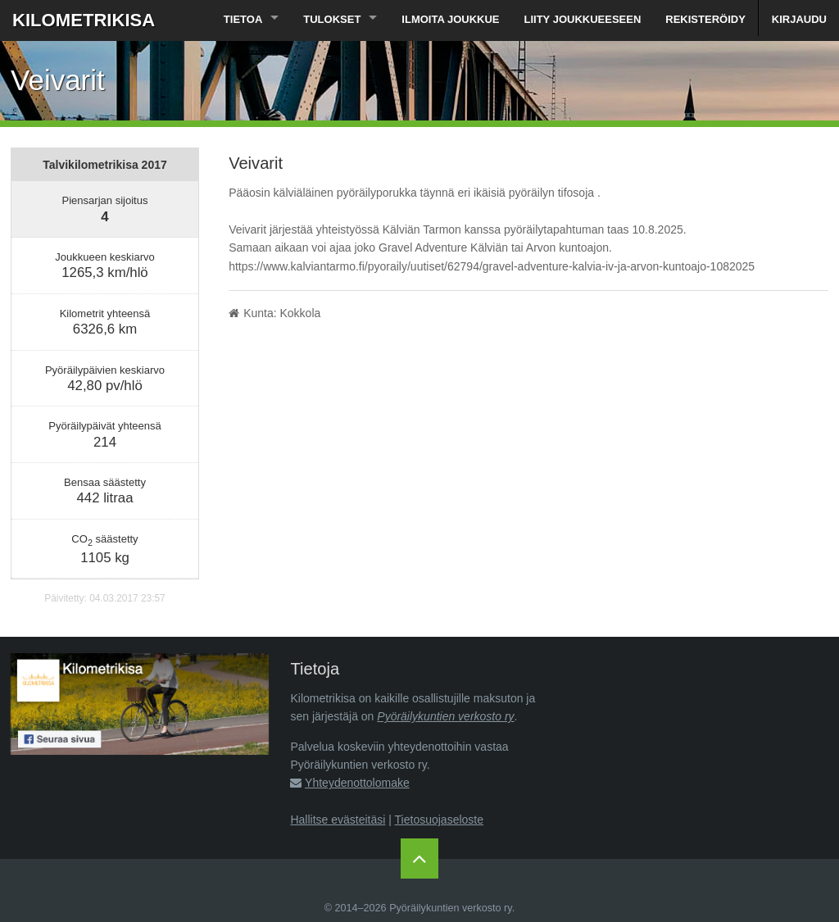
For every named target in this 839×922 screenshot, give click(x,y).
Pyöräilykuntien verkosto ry (445, 716)
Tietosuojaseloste (439, 819)
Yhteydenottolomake (357, 782)
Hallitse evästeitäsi (337, 819)
